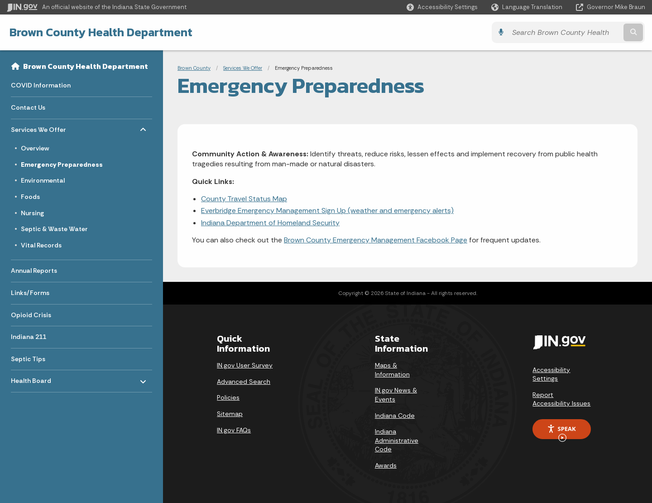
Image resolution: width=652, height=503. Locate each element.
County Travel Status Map (244, 198)
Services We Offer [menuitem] (38, 127)
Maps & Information (392, 369)
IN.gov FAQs (234, 430)
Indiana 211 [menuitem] (28, 337)
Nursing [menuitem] (32, 213)
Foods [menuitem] (30, 197)
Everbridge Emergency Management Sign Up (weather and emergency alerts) (327, 210)
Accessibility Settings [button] (551, 374)
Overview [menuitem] (35, 148)
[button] (442, 7)
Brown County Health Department (100, 32)
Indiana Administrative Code (396, 440)
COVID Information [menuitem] (41, 85)
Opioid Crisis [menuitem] (31, 315)
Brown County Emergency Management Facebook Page (375, 240)
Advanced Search (243, 381)
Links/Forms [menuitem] (30, 293)
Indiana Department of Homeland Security (270, 222)
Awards (386, 465)
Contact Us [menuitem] (28, 107)
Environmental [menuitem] (43, 180)
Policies (228, 397)
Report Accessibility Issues (561, 399)
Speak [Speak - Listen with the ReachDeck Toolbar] (561, 432)
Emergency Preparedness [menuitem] (62, 164)
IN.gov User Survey (245, 365)
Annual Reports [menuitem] (34, 270)
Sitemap (230, 414)
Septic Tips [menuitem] (28, 359)
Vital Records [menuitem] (41, 245)
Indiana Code (395, 415)
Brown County (194, 68)
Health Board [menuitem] (37, 378)
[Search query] (567, 32)
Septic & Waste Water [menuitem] (54, 229)
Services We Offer (242, 68)
